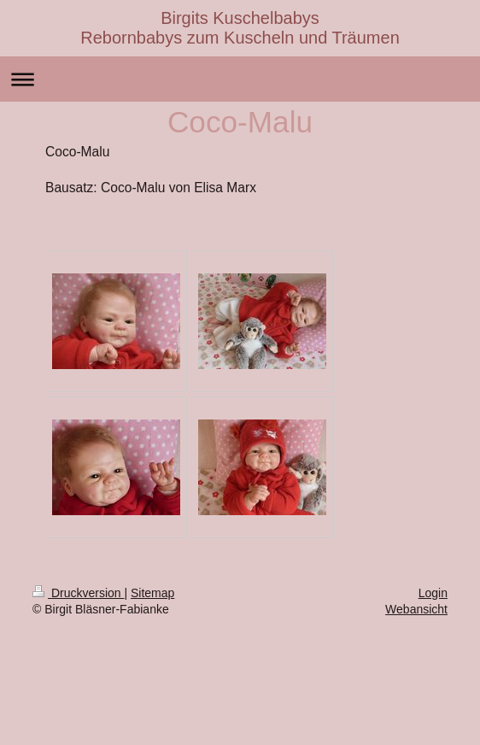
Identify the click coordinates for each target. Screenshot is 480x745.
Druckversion (78, 593)
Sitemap (152, 593)
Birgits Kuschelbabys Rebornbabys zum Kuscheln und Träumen (240, 28)
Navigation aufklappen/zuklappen (240, 79)
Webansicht (416, 609)
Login (433, 593)
